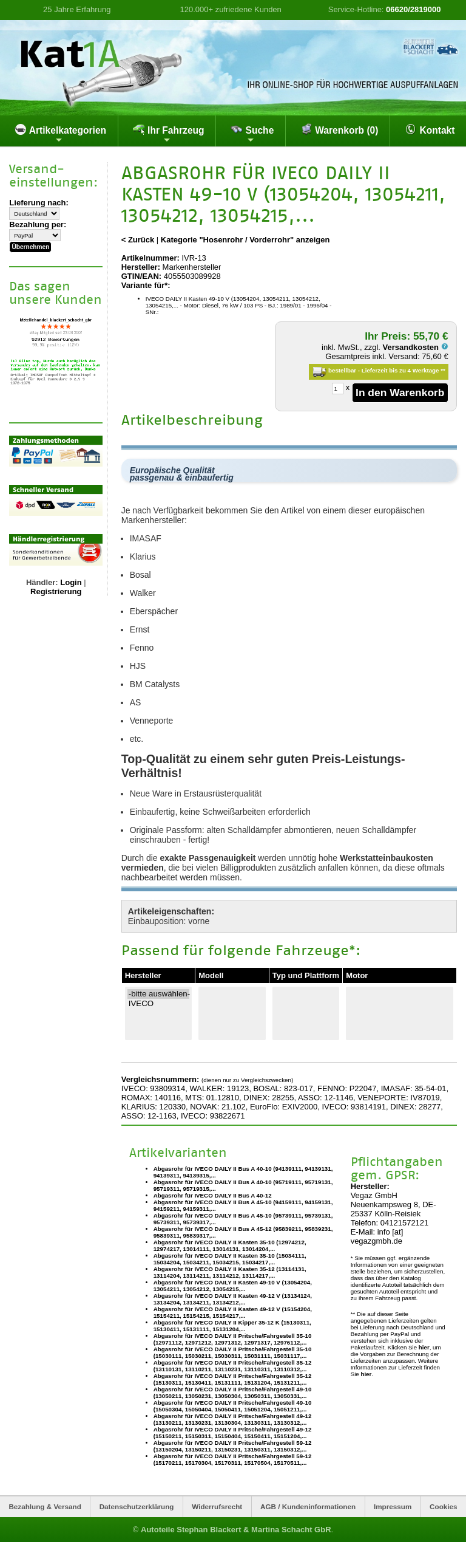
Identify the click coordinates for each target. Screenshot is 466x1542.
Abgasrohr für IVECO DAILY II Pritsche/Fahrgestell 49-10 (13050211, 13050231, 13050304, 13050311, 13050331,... (233, 1392)
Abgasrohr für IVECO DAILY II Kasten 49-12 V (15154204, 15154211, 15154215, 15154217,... (233, 1312)
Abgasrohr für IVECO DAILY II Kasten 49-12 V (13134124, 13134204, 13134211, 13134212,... (233, 1299)
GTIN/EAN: (141, 276)
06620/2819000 (413, 9)
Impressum (392, 1506)
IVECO (158, 1004)
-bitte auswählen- (158, 994)
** (443, 370)
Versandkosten (415, 347)
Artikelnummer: (150, 257)
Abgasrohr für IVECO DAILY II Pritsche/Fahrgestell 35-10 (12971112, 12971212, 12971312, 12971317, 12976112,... (233, 1339)
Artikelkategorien (60, 133)
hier (424, 1347)
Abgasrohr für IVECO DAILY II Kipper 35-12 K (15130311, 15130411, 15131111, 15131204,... (232, 1325)
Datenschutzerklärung (137, 1506)
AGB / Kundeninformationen (308, 1506)
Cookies (443, 1506)
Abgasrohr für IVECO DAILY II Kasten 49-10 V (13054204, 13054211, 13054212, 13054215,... (233, 1285)
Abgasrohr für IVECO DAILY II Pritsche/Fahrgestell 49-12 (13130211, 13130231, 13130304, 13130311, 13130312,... (233, 1419)
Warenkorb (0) (339, 129)
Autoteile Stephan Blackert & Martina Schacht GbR (236, 1529)
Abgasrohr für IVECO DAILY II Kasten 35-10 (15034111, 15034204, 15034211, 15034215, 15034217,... (230, 1259)
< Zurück (138, 239)
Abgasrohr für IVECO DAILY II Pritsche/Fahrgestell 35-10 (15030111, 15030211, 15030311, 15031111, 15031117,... (233, 1352)
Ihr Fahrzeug (168, 133)
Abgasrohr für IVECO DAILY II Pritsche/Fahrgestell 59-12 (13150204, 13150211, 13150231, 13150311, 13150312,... (233, 1446)
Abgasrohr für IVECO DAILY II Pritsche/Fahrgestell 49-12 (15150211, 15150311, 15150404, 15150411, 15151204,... (233, 1432)
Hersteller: (140, 267)
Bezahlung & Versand (44, 1506)
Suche (252, 133)
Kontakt (429, 129)
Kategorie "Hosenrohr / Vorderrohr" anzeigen (245, 239)
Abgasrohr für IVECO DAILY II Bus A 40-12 (213, 1195)
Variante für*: (146, 285)
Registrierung (56, 590)
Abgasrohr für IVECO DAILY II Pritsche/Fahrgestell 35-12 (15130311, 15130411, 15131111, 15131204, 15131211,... (233, 1379)
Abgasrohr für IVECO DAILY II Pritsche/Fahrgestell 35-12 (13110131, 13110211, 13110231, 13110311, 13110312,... (233, 1365)
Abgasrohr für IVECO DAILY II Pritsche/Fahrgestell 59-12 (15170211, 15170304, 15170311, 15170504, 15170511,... (233, 1459)
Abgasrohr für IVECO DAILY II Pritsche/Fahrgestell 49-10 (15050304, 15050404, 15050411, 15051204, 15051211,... (233, 1406)
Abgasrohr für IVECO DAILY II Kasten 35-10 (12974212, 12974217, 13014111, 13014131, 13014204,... (230, 1245)
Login (70, 581)
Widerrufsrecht (217, 1506)
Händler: (42, 581)
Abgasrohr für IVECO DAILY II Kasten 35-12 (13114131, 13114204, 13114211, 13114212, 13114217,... (230, 1272)
